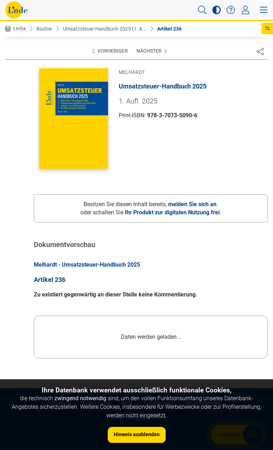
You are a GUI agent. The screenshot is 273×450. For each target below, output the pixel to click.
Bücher (44, 29)
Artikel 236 (169, 29)
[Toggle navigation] (245, 10)
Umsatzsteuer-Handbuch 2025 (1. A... (104, 29)
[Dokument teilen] (260, 51)
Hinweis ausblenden (137, 434)
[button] (202, 10)
